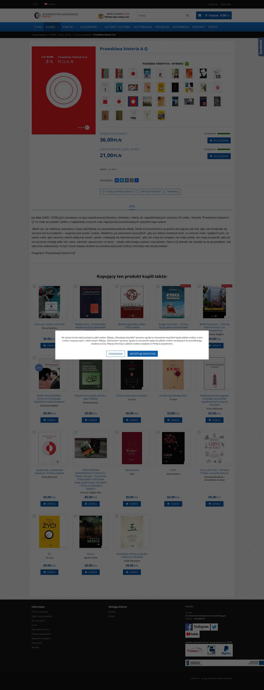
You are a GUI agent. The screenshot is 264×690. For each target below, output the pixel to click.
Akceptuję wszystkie (143, 353)
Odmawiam (116, 353)
